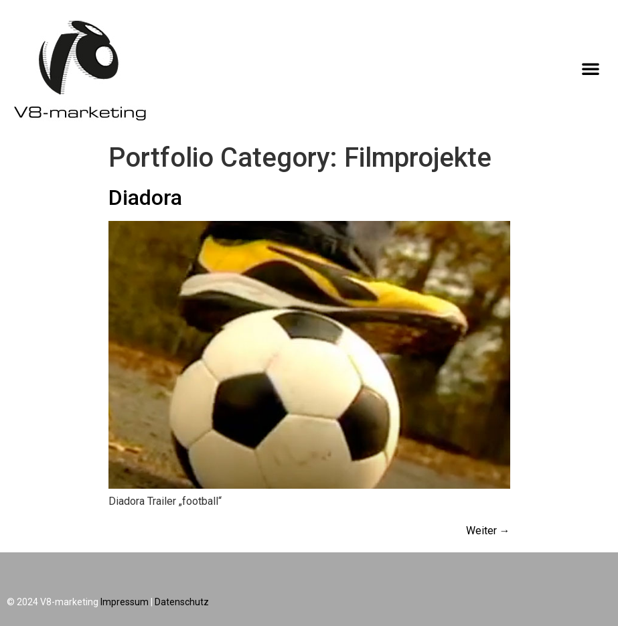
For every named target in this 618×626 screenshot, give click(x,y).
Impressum (124, 602)
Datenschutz (182, 602)
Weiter (488, 530)
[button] (590, 68)
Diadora (145, 197)
